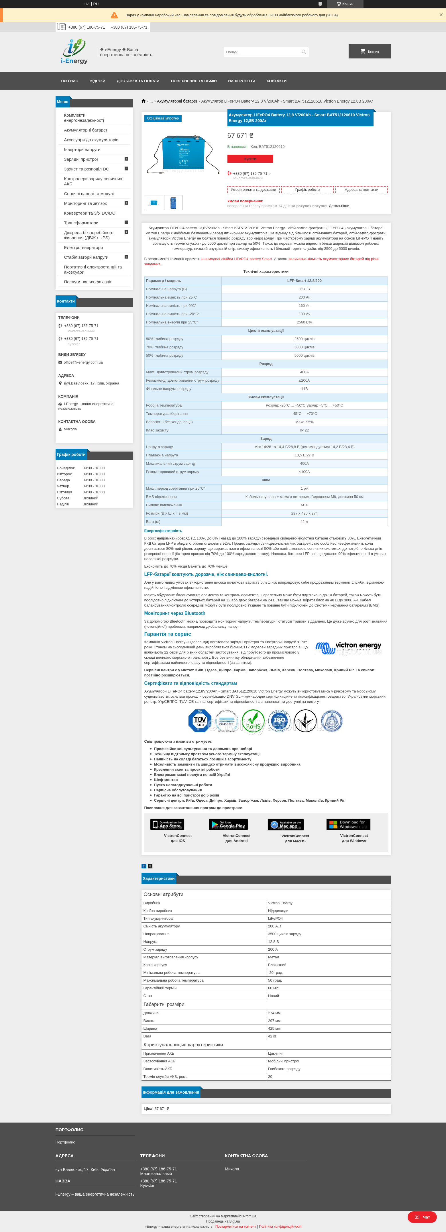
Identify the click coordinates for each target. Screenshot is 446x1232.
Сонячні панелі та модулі (89, 193)
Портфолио (65, 1142)
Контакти (277, 81)
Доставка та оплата (138, 81)
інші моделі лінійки (217, 259)
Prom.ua (249, 1216)
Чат (422, 1217)
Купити (250, 159)
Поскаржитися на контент (235, 1227)
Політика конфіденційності (280, 1227)
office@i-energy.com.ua (83, 362)
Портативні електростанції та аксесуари (93, 269)
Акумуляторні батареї (177, 101)
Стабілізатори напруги (86, 257)
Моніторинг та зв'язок (85, 203)
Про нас (69, 81)
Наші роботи (241, 81)
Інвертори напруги (82, 149)
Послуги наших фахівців (88, 281)
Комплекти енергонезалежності (84, 118)
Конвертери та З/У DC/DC (89, 213)
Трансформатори (81, 222)
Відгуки (97, 81)
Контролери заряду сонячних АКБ (93, 181)
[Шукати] (304, 52)
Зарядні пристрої (81, 159)
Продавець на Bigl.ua (223, 1221)
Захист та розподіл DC (86, 168)
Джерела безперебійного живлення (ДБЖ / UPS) (89, 235)
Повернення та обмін (194, 81)
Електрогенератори (83, 247)
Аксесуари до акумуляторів (91, 139)
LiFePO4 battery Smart (253, 259)
